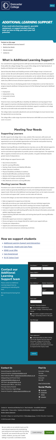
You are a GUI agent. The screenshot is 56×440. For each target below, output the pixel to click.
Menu (52, 6)
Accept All (49, 432)
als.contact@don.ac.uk (14, 382)
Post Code (33, 299)
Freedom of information (24, 410)
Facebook (42, 390)
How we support (8, 50)
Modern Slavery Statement (8, 412)
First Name (34, 265)
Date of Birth (34, 272)
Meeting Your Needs (9, 47)
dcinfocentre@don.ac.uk (19, 373)
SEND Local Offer (10, 250)
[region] (28, 432)
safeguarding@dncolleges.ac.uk (10, 380)
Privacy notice (13, 410)
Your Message (34, 320)
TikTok (41, 395)
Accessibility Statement (40, 407)
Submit (34, 353)
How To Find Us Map (44, 383)
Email (44, 290)
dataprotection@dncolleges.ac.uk (25, 376)
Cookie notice (4, 410)
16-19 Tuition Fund (10, 257)
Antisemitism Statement (37, 410)
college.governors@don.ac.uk (22, 391)
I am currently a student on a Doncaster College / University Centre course (41, 309)
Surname (45, 265)
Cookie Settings (37, 432)
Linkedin (42, 397)
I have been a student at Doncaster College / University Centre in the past (41, 314)
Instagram (42, 392)
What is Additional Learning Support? (14, 44)
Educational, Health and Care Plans (17, 247)
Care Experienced (10, 254)
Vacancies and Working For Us (16, 407)
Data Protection (29, 407)
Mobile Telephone (48, 283)
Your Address (34, 283)
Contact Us (6, 53)
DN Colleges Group (30, 416)
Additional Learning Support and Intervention (21, 243)
